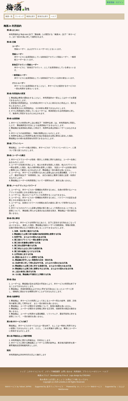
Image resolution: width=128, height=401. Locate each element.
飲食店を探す (43, 16)
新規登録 (110, 2)
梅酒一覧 (8, 16)
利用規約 (77, 371)
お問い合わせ (66, 371)
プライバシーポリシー (92, 371)
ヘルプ (53, 16)
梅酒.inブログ (43, 375)
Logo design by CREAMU (80, 375)
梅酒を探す (30, 16)
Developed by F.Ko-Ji (59, 375)
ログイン (119, 2)
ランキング (19, 16)
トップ (22, 371)
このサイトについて (35, 371)
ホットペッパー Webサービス (89, 387)
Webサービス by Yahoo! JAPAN (18, 387)
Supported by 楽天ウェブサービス (49, 387)
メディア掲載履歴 (52, 371)
